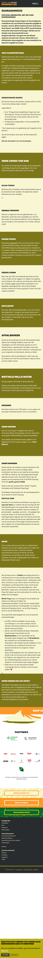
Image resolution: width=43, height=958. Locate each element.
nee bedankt (14, 955)
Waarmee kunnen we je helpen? (11, 840)
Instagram (5, 857)
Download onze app (21, 793)
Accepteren (5, 955)
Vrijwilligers (5, 823)
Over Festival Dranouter (9, 836)
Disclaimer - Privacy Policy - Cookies (27, 869)
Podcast (4, 852)
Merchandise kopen (21, 812)
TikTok (3, 859)
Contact (4, 846)
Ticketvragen (5, 842)
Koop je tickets (21, 803)
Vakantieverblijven (7, 838)
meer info (4, 951)
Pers (3, 825)
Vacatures (5, 827)
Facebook (4, 855)
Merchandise (5, 830)
